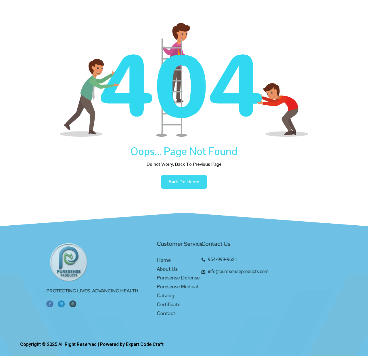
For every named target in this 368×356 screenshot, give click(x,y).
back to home (184, 182)
